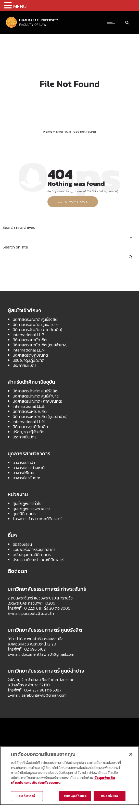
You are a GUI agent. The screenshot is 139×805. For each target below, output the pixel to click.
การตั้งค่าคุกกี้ (27, 797)
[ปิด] (130, 755)
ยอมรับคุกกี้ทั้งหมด (75, 797)
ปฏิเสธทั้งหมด (109, 797)
